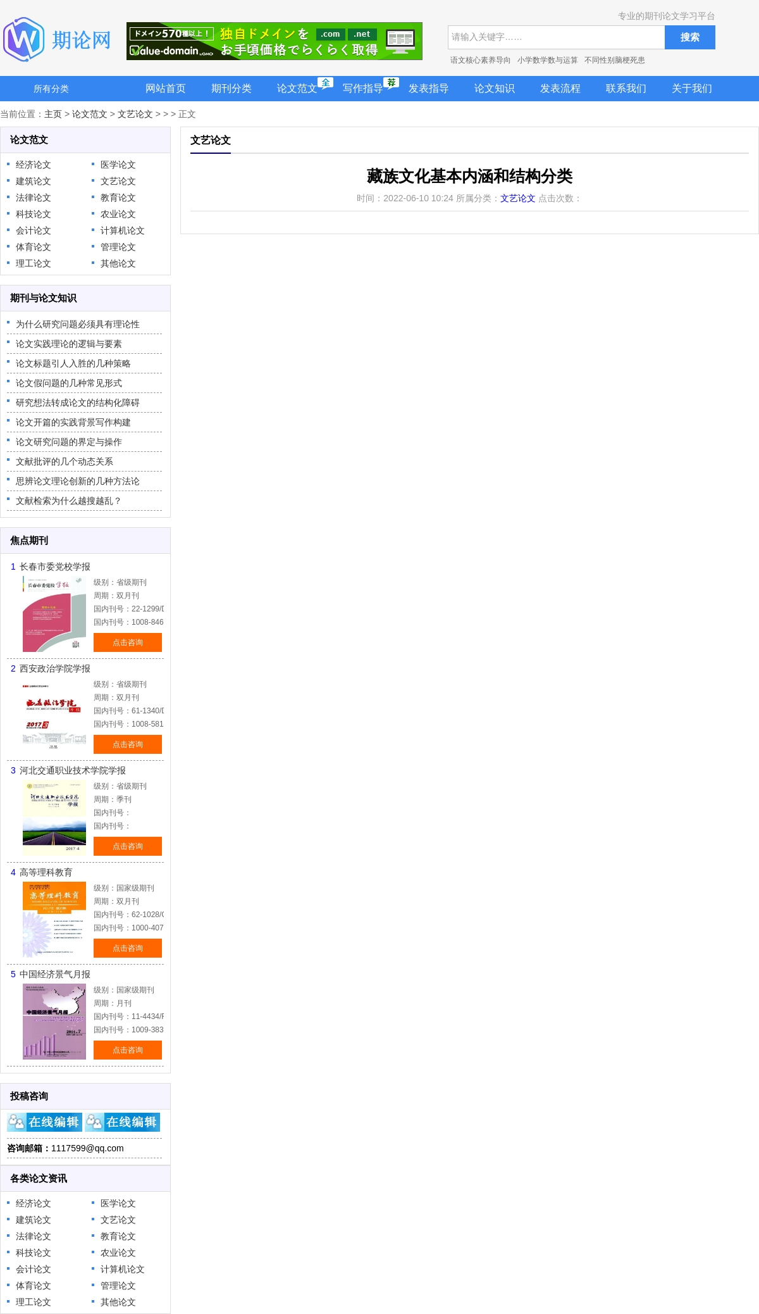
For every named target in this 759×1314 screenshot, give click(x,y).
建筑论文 (33, 181)
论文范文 (297, 88)
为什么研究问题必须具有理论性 (78, 324)
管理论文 (118, 247)
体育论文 (33, 247)
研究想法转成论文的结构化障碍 (78, 402)
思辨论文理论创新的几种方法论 (78, 481)
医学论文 (118, 165)
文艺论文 (135, 114)
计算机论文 (123, 230)
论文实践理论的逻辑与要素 (69, 344)
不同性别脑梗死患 (614, 60)
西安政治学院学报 (55, 668)
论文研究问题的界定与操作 (69, 442)
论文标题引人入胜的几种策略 (73, 363)
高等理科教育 (46, 872)
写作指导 (363, 88)
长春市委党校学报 (55, 566)
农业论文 (118, 214)
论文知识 (494, 88)
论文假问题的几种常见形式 (69, 383)
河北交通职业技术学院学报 (73, 770)
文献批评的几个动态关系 (64, 461)
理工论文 (33, 263)
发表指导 (429, 88)
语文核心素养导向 (480, 60)
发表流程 (560, 88)
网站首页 (165, 88)
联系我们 (626, 88)
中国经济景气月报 (55, 974)
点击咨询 (128, 642)
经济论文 (33, 165)
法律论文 (33, 197)
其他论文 (118, 263)
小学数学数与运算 (547, 60)
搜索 (690, 37)
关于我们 (692, 88)
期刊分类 (231, 88)
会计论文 (33, 230)
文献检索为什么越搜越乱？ (69, 501)
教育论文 (118, 197)
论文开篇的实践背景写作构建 (73, 422)
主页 (53, 114)
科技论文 (33, 214)
